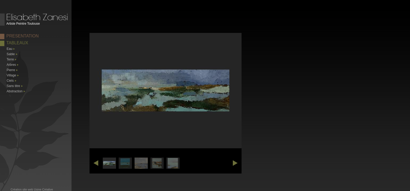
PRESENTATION (22, 36)
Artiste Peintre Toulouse (23, 23)
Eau (9, 49)
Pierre (11, 70)
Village (11, 75)
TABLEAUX (17, 43)
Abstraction (15, 91)
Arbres (11, 65)
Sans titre (13, 86)
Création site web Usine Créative (32, 189)
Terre (10, 59)
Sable (11, 54)
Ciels (10, 81)
